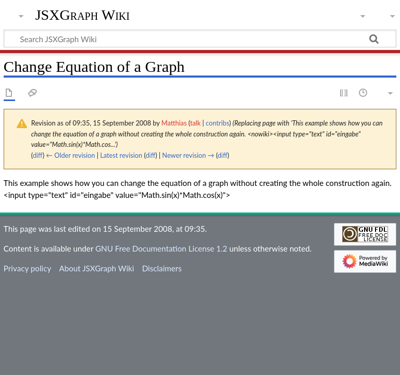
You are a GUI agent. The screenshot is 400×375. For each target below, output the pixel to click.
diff (38, 155)
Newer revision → (188, 155)
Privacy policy (27, 268)
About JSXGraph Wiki (96, 268)
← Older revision (70, 155)
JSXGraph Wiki (82, 15)
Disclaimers (162, 268)
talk (195, 123)
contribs (217, 123)
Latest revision (121, 155)
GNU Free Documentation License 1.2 (161, 248)
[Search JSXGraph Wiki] (200, 38)
